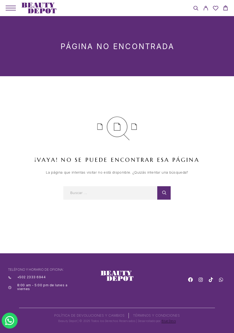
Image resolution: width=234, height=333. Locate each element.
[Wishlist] (215, 9)
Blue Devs (169, 321)
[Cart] (225, 8)
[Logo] (38, 8)
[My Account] (206, 9)
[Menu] (10, 8)
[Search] (196, 9)
